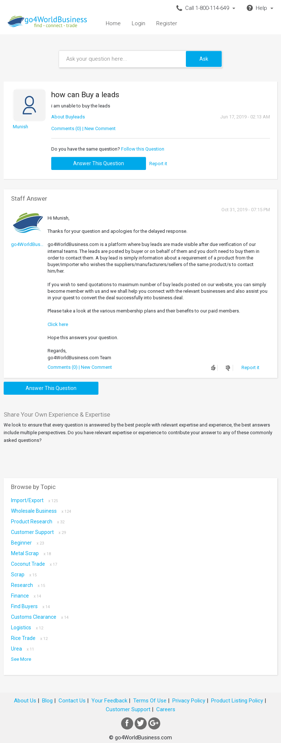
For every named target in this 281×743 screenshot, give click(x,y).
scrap (24, 574)
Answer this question (98, 163)
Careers (165, 709)
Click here (58, 324)
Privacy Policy (188, 700)
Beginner (27, 543)
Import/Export (34, 500)
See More (21, 659)
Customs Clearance (39, 617)
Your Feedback (109, 700)
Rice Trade (29, 638)
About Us (25, 700)
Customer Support (38, 532)
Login (138, 23)
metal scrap (31, 553)
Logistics (27, 627)
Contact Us (72, 700)
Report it (158, 163)
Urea (22, 649)
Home (113, 23)
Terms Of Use (149, 700)
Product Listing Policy (237, 700)
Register (166, 23)
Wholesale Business (41, 511)
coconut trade (34, 564)
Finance (26, 596)
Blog (47, 700)
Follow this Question (142, 149)
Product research (37, 521)
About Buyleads (68, 117)
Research (28, 585)
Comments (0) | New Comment (83, 128)
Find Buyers (30, 606)
